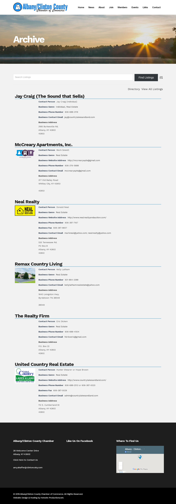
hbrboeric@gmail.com (75, 337)
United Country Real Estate (44, 364)
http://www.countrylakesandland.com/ (87, 380)
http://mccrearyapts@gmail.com (84, 160)
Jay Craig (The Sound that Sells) (49, 96)
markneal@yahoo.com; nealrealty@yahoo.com (87, 233)
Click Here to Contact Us (25, 460)
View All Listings (152, 89)
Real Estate (72, 107)
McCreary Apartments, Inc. (43, 144)
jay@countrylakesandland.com (79, 117)
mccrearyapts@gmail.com (77, 171)
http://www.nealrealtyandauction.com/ (87, 217)
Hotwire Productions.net (52, 497)
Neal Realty (27, 201)
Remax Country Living (38, 264)
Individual (60, 107)
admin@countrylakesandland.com (81, 395)
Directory (134, 89)
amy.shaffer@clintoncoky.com (28, 467)
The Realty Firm (32, 316)
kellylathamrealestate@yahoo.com (82, 285)
